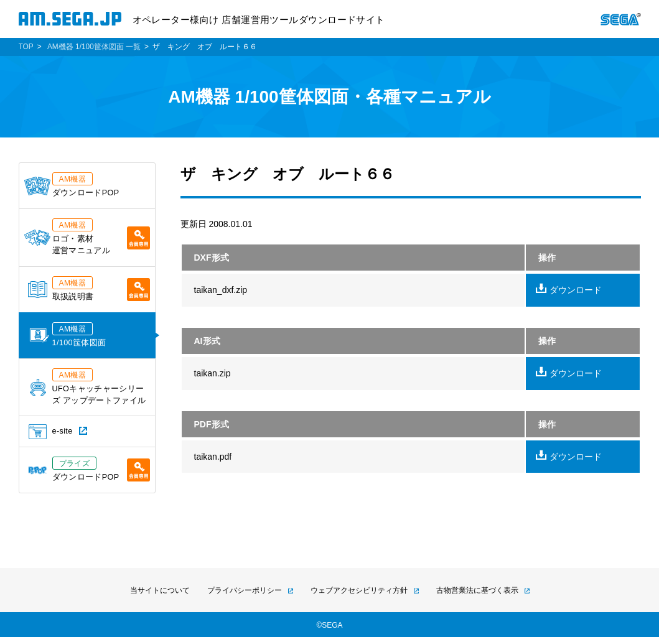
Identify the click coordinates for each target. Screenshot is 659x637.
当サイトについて (160, 590)
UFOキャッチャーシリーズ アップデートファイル (88, 386)
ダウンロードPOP (71, 184)
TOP (26, 46)
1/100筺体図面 (67, 334)
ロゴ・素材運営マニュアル (87, 236)
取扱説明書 (89, 288)
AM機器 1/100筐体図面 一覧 (94, 46)
